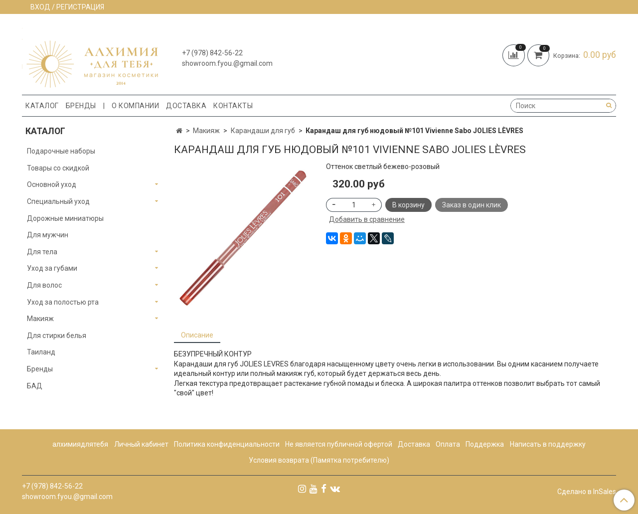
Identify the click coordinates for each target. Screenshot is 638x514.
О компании (135, 106)
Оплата (448, 444)
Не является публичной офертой (338, 444)
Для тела (42, 252)
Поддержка (485, 444)
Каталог (42, 106)
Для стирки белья (56, 336)
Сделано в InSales (586, 491)
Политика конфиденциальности (227, 444)
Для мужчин (47, 235)
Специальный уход (58, 201)
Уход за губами (52, 268)
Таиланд (41, 352)
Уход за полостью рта (63, 302)
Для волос (44, 285)
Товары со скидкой (58, 168)
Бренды (81, 106)
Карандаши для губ (263, 131)
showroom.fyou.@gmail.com (227, 63)
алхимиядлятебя (80, 444)
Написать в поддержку (548, 444)
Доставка (186, 106)
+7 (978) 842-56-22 (212, 53)
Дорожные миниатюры (65, 218)
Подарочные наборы (61, 151)
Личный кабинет (141, 444)
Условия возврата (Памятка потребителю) (319, 460)
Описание (197, 335)
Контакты (233, 106)
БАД (34, 386)
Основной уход (51, 184)
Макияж (206, 131)
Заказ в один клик (471, 205)
